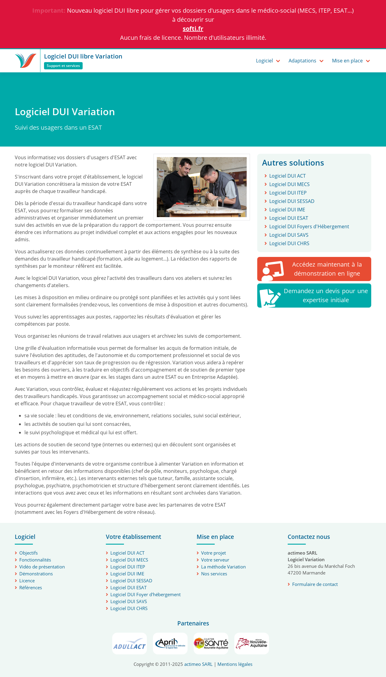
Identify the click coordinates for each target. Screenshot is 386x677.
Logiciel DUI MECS (289, 184)
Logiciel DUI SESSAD (292, 201)
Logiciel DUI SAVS (288, 235)
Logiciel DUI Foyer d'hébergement (145, 594)
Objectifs (28, 553)
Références (30, 587)
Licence (27, 580)
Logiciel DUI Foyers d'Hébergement (309, 226)
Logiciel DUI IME (287, 209)
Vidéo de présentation (42, 567)
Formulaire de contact (315, 584)
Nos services (214, 574)
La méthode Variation (223, 567)
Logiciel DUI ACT (287, 175)
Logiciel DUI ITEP (288, 192)
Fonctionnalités (35, 560)
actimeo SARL (198, 664)
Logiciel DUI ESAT (288, 218)
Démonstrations (36, 574)
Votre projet (213, 553)
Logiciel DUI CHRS (289, 243)
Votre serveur (215, 560)
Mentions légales (234, 664)
